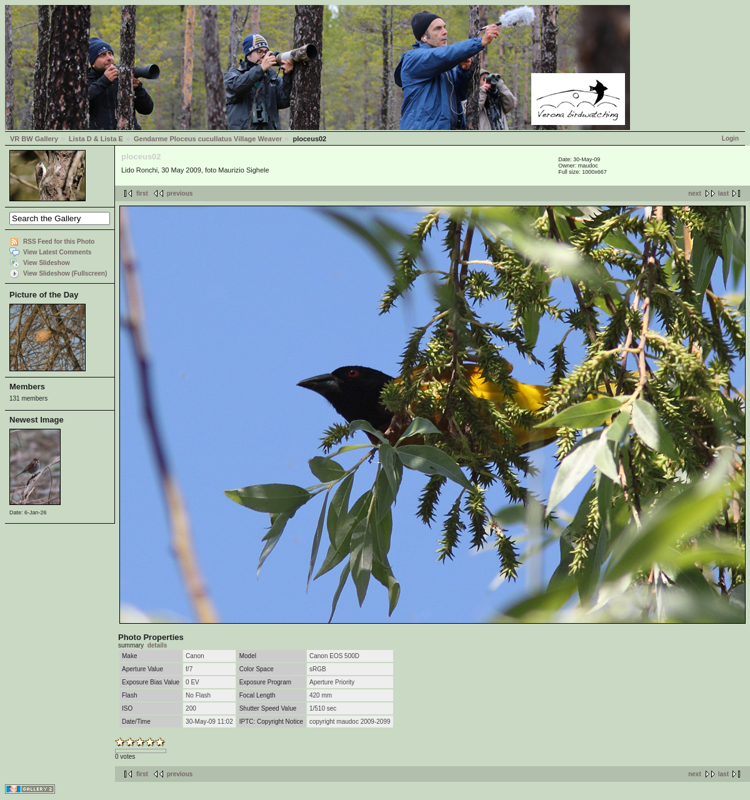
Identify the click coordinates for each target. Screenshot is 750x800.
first (142, 193)
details (158, 645)
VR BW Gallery (34, 138)
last (723, 193)
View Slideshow (46, 262)
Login (730, 138)
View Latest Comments (57, 252)
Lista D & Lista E (96, 138)
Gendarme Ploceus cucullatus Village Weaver (208, 138)
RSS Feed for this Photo (58, 241)
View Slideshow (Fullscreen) (65, 273)
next (694, 193)
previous (180, 193)
